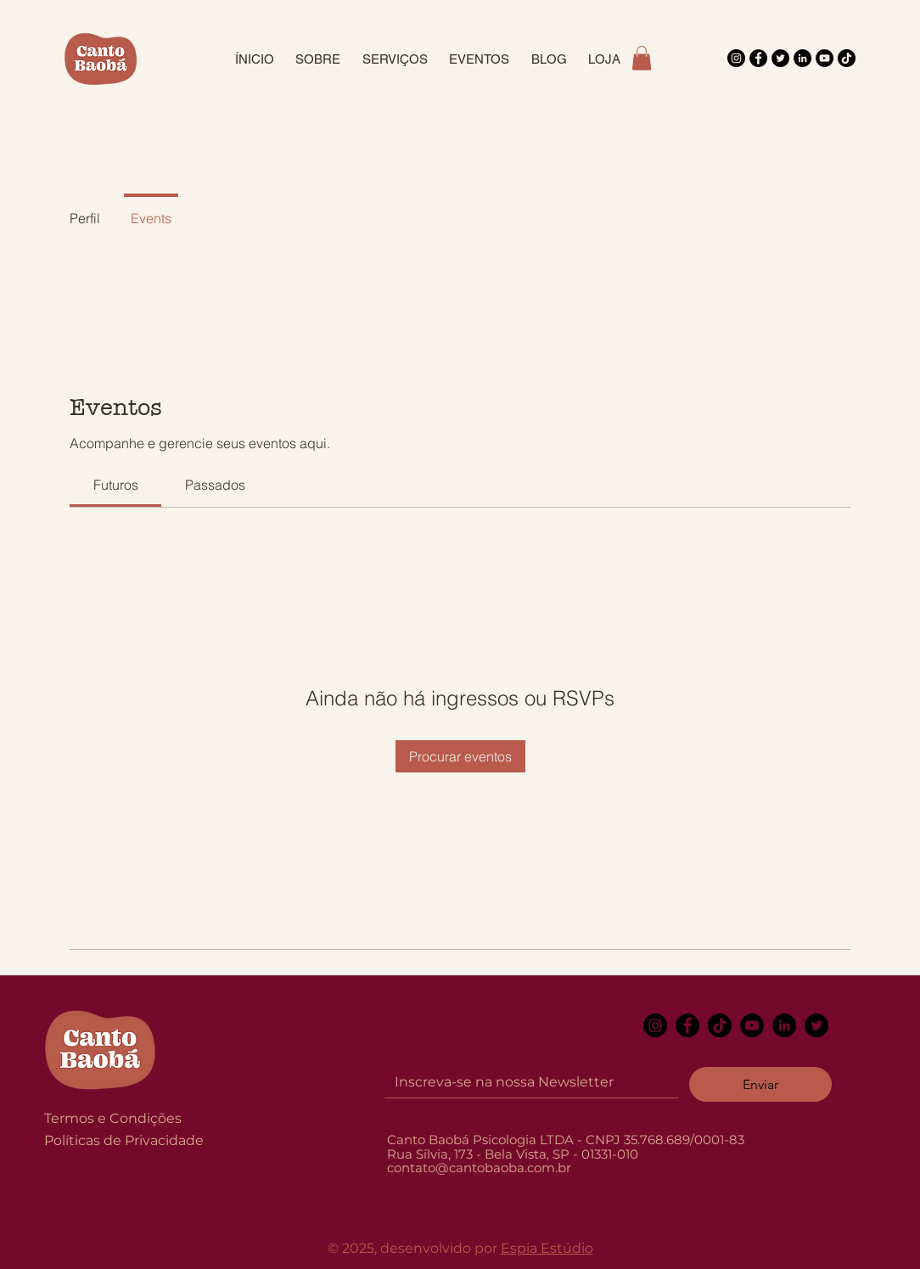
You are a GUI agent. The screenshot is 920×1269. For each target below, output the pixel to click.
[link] (115, 484)
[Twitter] (780, 58)
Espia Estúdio (547, 1248)
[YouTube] (824, 58)
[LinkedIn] (802, 58)
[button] (641, 58)
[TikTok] (846, 58)
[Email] (526, 1082)
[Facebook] (758, 58)
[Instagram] (736, 58)
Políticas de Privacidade (124, 1140)
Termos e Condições (113, 1118)
